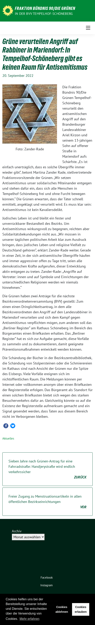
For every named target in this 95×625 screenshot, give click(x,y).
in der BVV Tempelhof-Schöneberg (44, 13)
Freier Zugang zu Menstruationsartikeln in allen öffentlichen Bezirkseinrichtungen (47, 502)
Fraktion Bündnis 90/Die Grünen (45, 8)
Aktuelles (8, 438)
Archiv (17, 531)
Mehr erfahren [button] (30, 618)
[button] (5, 425)
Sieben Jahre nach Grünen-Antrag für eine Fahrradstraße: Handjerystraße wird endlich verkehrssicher (47, 469)
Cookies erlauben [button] (81, 609)
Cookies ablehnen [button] (61, 609)
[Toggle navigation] (88, 27)
